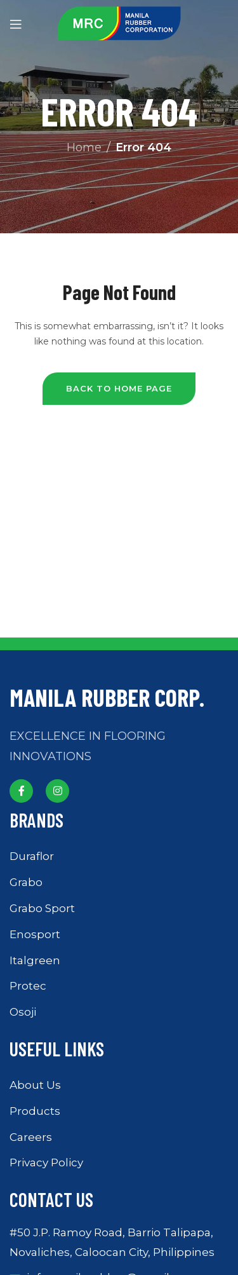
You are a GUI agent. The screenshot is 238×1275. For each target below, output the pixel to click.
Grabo (26, 882)
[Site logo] (119, 23)
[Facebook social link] (21, 791)
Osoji (23, 1012)
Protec (28, 985)
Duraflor (32, 856)
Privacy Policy (46, 1162)
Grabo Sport (42, 908)
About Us (35, 1085)
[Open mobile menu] (16, 24)
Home (84, 147)
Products (35, 1111)
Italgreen (35, 960)
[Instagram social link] (57, 791)
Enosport (35, 934)
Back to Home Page (119, 388)
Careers (31, 1137)
